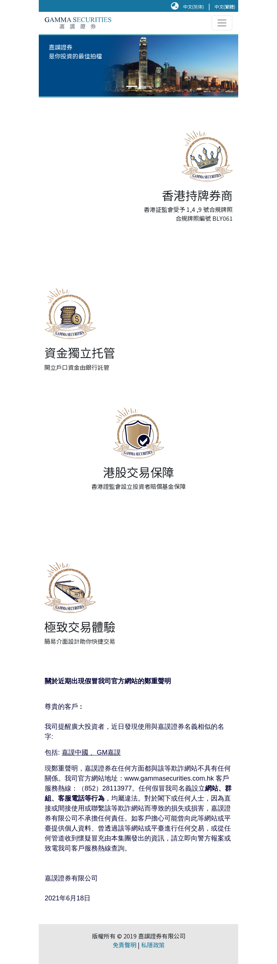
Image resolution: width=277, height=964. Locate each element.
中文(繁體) (225, 6)
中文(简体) (193, 6)
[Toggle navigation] (222, 23)
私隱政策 (153, 944)
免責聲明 (124, 944)
